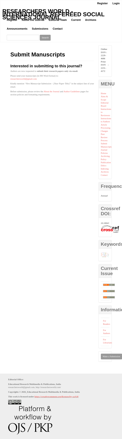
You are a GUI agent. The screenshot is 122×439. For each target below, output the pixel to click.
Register (102, 3)
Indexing (105, 169)
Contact (58, 28)
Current (76, 19)
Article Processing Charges (105, 128)
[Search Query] (23, 37)
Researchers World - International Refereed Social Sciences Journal (53, 12)
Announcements (17, 28)
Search (45, 37)
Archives (90, 19)
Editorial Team (58, 19)
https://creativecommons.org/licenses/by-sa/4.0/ (57, 396)
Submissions (40, 28)
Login (116, 3)
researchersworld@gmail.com (23, 79)
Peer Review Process (104, 137)
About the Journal (33, 19)
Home (103, 93)
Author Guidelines (72, 91)
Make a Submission (111, 356)
